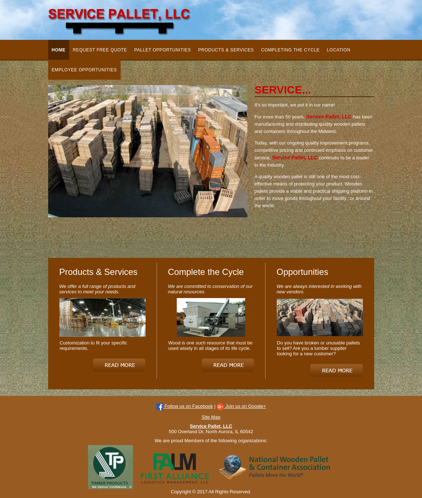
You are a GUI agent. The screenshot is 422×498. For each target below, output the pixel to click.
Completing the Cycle (290, 50)
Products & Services (226, 50)
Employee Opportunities (84, 69)
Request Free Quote (100, 50)
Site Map (211, 417)
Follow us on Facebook (184, 406)
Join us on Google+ (241, 406)
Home (59, 50)
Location (338, 50)
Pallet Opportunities (162, 50)
